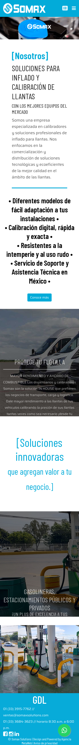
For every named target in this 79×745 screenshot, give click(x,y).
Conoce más (39, 297)
